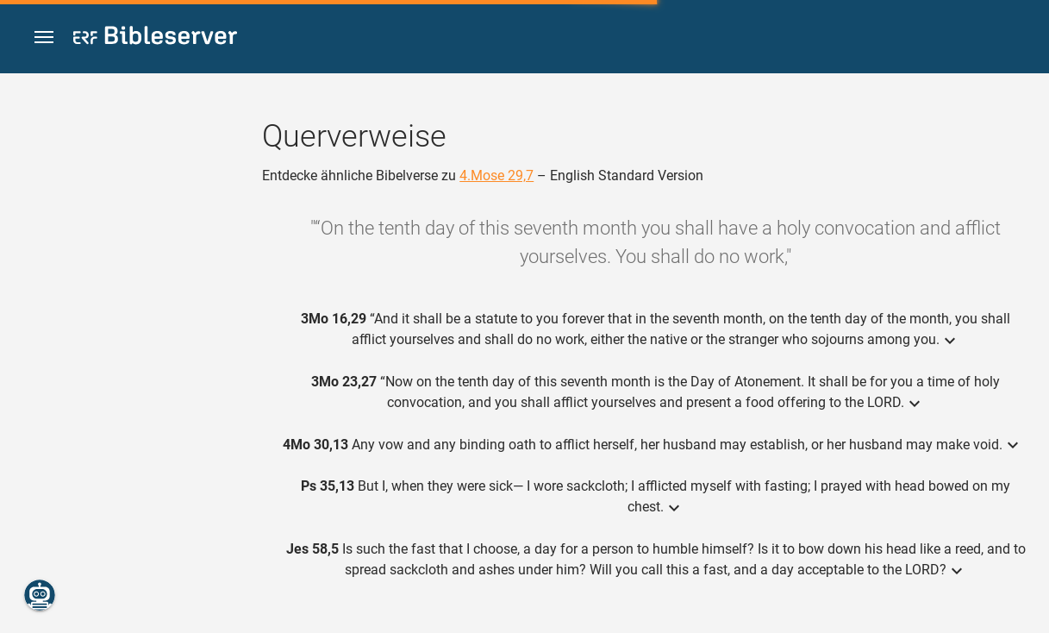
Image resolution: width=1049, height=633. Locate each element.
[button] (43, 37)
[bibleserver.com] (155, 38)
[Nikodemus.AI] (39, 595)
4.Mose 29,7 (496, 175)
